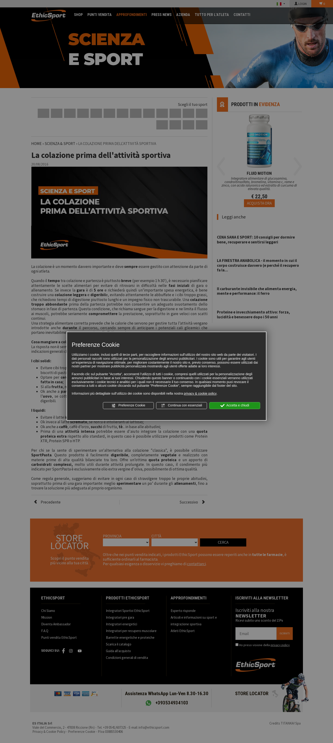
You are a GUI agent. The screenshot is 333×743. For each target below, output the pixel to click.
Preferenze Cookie (128, 405)
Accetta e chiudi (234, 405)
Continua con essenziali (181, 405)
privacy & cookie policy (200, 393)
